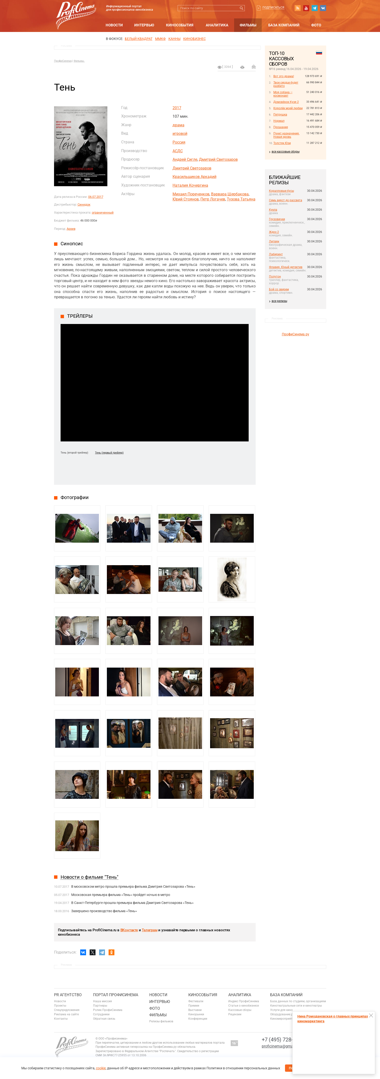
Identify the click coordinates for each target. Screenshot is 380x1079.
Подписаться (273, 7)
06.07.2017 (95, 197)
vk (323, 8)
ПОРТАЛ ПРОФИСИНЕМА (115, 995)
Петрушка (280, 114)
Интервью (144, 25)
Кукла (273, 209)
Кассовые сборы (239, 1010)
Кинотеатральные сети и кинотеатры (296, 1005)
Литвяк (274, 241)
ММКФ (160, 39)
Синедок (84, 204)
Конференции (197, 1018)
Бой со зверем (279, 289)
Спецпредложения (66, 1010)
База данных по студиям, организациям (298, 1001)
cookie (101, 1068)
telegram (314, 8)
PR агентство (68, 995)
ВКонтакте (129, 930)
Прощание (280, 127)
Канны (174, 39)
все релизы (279, 301)
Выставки (195, 1010)
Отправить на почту (254, 67)
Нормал (279, 121)
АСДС (178, 151)
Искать (242, 8)
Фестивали (195, 1001)
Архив (71, 229)
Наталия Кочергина (190, 185)
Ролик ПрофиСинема (107, 1010)
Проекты (60, 1005)
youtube (306, 8)
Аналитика (217, 25)
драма (178, 125)
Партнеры (100, 1005)
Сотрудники (101, 1014)
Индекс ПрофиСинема (243, 1001)
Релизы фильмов (161, 1021)
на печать (242, 67)
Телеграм (149, 930)
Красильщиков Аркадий (194, 176)
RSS (297, 8)
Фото (316, 25)
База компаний (284, 25)
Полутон (275, 276)
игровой (180, 133)
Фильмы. (79, 60)
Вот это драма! (283, 76)
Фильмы (248, 25)
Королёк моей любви (288, 108)
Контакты (61, 1018)
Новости (114, 25)
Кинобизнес (194, 39)
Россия (179, 142)
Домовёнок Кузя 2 (286, 102)
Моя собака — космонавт (283, 94)
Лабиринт (276, 254)
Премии (193, 1005)
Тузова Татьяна (241, 199)
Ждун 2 (274, 232)
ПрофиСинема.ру (295, 334)
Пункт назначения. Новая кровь (286, 135)
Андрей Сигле (185, 159)
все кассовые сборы (286, 151)
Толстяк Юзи (282, 143)
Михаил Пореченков (191, 194)
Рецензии (234, 1014)
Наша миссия (102, 1001)
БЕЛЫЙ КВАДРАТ (138, 39)
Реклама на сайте (66, 1014)
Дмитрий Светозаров (218, 159)
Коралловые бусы (281, 191)
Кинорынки (196, 1014)
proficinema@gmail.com (283, 1046)
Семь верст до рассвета (285, 200)
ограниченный (103, 212)
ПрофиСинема (63, 60)
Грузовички (277, 219)
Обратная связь (104, 1018)
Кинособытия (179, 25)
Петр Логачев (212, 199)
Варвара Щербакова (230, 194)
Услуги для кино (281, 1010)
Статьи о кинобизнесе (243, 1005)
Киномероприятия (283, 1018)
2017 (177, 108)
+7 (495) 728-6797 (283, 1040)
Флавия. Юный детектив (285, 267)
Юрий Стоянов (186, 199)
